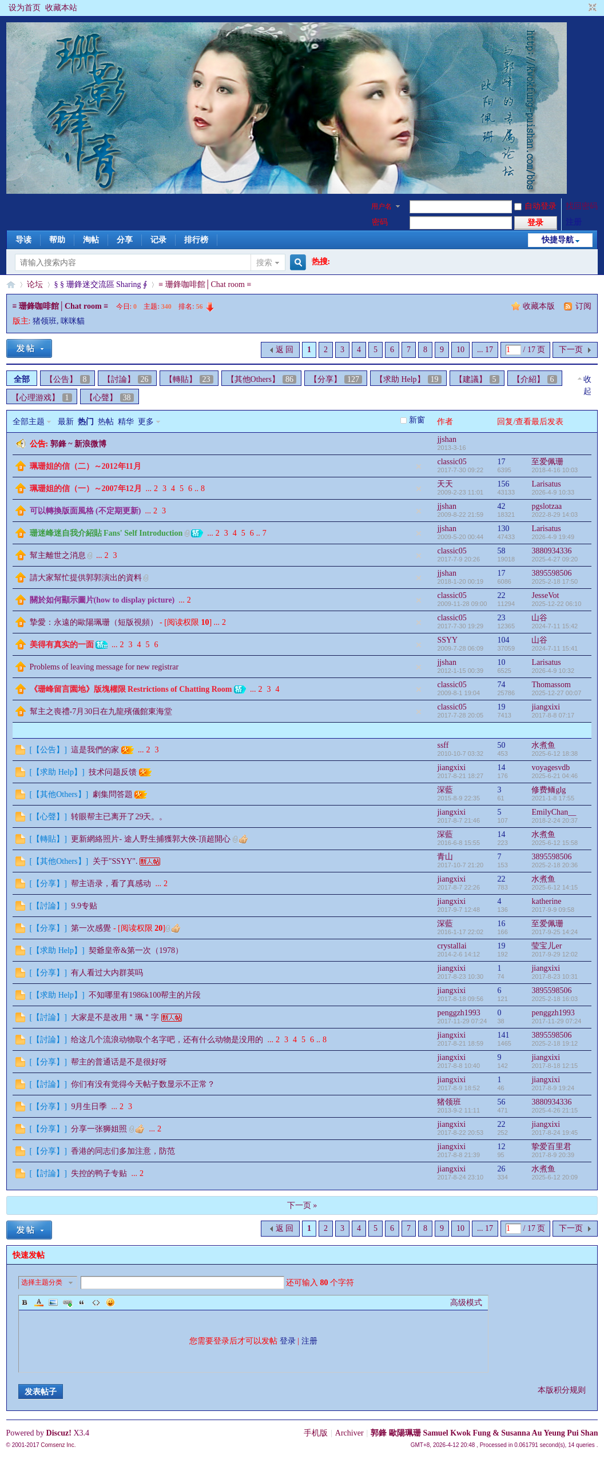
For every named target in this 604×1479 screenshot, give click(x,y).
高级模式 (466, 1302)
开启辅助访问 (582, 8)
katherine (546, 901)
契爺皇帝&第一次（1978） (136, 950)
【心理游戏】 (41, 397)
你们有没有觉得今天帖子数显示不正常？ (143, 1084)
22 (501, 595)
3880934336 (551, 551)
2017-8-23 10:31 (554, 976)
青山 (445, 856)
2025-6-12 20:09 (554, 1177)
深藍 (445, 790)
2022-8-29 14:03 (554, 514)
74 (501, 684)
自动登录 (535, 206)
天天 (445, 484)
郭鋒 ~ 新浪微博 (78, 444)
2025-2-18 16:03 (554, 998)
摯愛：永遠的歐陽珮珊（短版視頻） (94, 622)
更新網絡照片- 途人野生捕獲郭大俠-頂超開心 (151, 839)
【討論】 (127, 379)
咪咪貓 (73, 321)
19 (501, 707)
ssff (442, 745)
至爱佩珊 (547, 461)
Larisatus (546, 484)
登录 (288, 1341)
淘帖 (91, 240)
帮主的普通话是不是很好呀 (119, 1062)
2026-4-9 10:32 (552, 670)
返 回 (285, 349)
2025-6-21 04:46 (554, 775)
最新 (66, 421)
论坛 (35, 284)
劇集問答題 (113, 794)
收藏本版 (540, 306)
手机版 (316, 1433)
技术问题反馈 (113, 772)
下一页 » (302, 1205)
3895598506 (551, 573)
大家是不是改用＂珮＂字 (115, 1017)
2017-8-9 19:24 (552, 1088)
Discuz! (58, 1433)
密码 (380, 222)
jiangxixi (545, 707)
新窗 (417, 420)
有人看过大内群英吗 (107, 972)
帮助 (57, 240)
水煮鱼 (543, 745)
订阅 (583, 306)
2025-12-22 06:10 (556, 603)
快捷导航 (558, 240)
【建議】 (477, 379)
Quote (82, 1302)
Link (67, 1302)
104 (503, 640)
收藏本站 (61, 7)
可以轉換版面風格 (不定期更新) (85, 511)
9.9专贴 (84, 906)
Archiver (349, 1433)
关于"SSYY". (115, 861)
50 (501, 745)
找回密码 (582, 206)
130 (503, 528)
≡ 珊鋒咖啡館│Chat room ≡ (204, 284)
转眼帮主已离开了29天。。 (119, 816)
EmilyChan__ (553, 812)
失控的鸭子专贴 (99, 1173)
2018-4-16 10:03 (554, 470)
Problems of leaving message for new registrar (104, 667)
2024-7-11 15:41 (554, 648)
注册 (574, 222)
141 (503, 1035)
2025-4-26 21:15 (554, 1110)
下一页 (571, 349)
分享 (125, 240)
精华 (126, 421)
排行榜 (196, 240)
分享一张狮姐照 (99, 1129)
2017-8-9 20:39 (552, 1154)
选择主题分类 (41, 1282)
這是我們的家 (95, 750)
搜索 (264, 262)
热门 (86, 421)
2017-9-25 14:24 (554, 931)
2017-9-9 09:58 (552, 909)
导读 (23, 240)
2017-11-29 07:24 (556, 1021)
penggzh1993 (458, 1012)
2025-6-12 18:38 (554, 753)
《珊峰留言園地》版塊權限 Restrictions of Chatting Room (131, 689)
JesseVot (545, 595)
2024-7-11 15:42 (554, 626)
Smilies (110, 1302)
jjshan (446, 439)
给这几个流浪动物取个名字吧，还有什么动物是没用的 (167, 1039)
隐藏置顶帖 (418, 466)
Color (39, 1302)
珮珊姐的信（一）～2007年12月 (86, 488)
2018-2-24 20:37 (554, 820)
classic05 (451, 461)
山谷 (539, 617)
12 (501, 1146)
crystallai (451, 946)
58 (501, 551)
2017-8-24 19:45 (554, 1132)
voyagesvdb (550, 767)
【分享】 (335, 379)
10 (460, 349)
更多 (146, 421)
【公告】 (67, 379)
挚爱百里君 (551, 1146)
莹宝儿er (546, 946)
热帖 (106, 421)
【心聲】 (109, 397)
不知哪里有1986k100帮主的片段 (145, 995)
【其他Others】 (261, 379)
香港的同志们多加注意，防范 (123, 1151)
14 (501, 767)
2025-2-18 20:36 (554, 865)
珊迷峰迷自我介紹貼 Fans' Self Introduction (106, 533)
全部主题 (29, 421)
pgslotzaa (546, 506)
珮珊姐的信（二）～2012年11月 (85, 466)
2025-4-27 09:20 (554, 559)
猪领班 (45, 321)
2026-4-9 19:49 (552, 536)
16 (501, 923)
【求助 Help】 (408, 379)
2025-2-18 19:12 (554, 1043)
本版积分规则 (562, 1390)
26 (501, 1169)
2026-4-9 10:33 (552, 492)
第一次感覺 (91, 928)
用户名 (381, 206)
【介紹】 (534, 379)
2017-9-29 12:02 (554, 954)
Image (53, 1302)
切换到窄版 (591, 8)
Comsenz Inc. (58, 1445)
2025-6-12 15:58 (554, 842)
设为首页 (25, 7)
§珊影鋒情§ (10, 284)
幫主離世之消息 (58, 555)
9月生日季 (89, 1106)
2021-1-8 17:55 (552, 798)
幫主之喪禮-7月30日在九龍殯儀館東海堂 (101, 711)
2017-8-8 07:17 (552, 715)
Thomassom (550, 684)
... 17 (485, 349)
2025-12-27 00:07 (556, 692)
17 (501, 461)
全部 (22, 379)
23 (501, 617)
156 (503, 484)
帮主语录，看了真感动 (111, 883)
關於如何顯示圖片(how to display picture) (102, 600)
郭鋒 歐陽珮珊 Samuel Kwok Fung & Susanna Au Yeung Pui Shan (484, 1433)
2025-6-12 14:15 (554, 887)
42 (501, 506)
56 (501, 1102)
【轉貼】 (189, 379)
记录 (158, 240)
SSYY (447, 640)
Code (96, 1302)
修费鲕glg (548, 790)
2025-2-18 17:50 (554, 581)
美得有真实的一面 (62, 644)
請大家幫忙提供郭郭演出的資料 (86, 577)
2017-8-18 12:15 (554, 1065)
